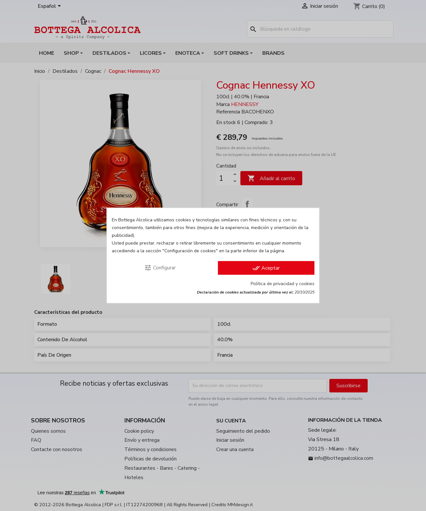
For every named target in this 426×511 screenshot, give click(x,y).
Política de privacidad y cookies (283, 284)
